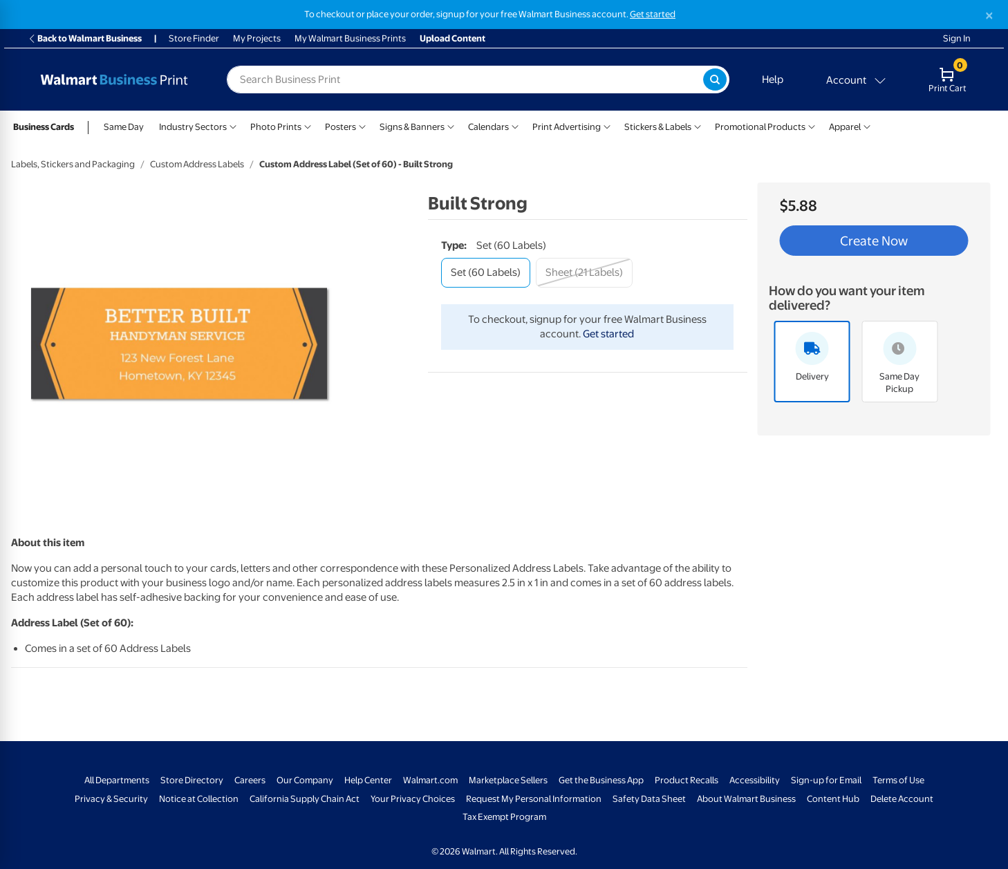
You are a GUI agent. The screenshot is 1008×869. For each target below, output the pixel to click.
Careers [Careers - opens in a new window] (249, 780)
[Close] (989, 15)
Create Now (874, 240)
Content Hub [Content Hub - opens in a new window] (833, 799)
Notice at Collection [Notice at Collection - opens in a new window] (199, 799)
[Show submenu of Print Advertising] (607, 125)
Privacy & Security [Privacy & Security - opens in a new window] (111, 799)
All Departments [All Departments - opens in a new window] (116, 780)
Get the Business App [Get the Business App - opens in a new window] (601, 780)
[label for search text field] (465, 79)
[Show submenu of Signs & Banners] (451, 125)
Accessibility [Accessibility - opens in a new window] (754, 780)
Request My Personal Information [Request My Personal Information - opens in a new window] (533, 799)
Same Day (124, 127)
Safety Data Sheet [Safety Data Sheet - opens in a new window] (649, 799)
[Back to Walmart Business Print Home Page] (114, 79)
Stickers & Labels (657, 127)
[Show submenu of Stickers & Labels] (697, 125)
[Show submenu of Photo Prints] (308, 125)
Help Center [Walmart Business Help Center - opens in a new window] (368, 780)
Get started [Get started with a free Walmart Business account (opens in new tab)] (652, 14)
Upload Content (452, 38)
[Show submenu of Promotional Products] (812, 125)
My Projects (257, 38)
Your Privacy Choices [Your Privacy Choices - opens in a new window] (413, 799)
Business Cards (43, 127)
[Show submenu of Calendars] (515, 125)
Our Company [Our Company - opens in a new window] (305, 780)
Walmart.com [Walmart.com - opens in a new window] (430, 780)
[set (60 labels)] (485, 273)
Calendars (488, 127)
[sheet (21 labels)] (584, 273)
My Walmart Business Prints (350, 38)
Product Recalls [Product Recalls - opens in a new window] (686, 780)
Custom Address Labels (197, 164)
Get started (608, 334)
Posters (340, 127)
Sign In (957, 38)
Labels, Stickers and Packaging (73, 164)
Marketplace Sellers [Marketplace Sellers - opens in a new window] (508, 780)
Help (772, 79)
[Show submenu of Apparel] (867, 125)
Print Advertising (566, 127)
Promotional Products (760, 127)
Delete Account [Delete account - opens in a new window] (901, 799)
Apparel (845, 127)
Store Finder (194, 38)
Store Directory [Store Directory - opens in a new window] (191, 780)
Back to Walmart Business (85, 38)
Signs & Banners (412, 127)
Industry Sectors (193, 127)
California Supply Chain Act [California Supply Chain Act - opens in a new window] (305, 799)
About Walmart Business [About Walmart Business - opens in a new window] (746, 799)
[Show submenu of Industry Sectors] (233, 125)
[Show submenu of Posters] (362, 125)
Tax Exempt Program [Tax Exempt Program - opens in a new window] (504, 817)
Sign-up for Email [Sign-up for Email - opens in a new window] (826, 780)
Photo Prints (275, 127)
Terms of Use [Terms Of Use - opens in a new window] (898, 780)
